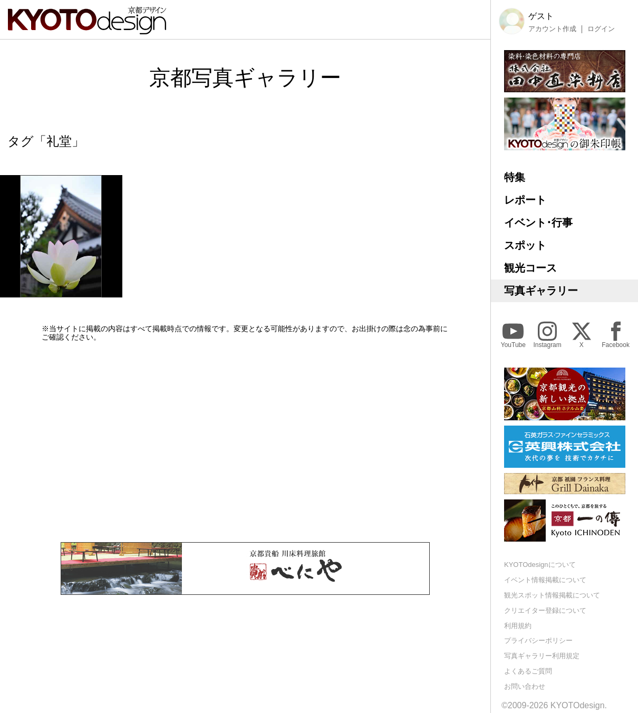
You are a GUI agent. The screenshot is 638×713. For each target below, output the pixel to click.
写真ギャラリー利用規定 (541, 656)
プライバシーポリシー (538, 640)
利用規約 (517, 626)
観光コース (530, 268)
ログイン (601, 29)
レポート (525, 200)
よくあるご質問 (528, 671)
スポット (525, 245)
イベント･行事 (538, 222)
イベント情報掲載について (545, 580)
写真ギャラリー (541, 290)
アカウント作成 (552, 29)
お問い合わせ (524, 686)
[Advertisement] (245, 442)
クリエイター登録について (545, 610)
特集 (514, 177)
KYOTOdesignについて (540, 565)
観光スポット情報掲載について (552, 595)
